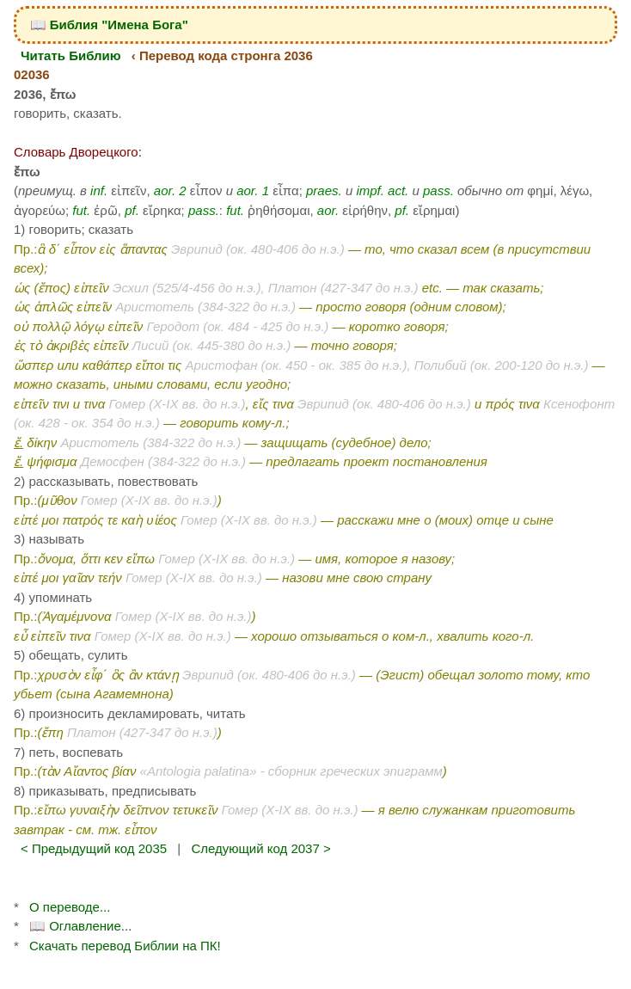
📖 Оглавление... (80, 925)
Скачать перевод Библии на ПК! (125, 945)
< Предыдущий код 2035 (94, 848)
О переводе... (69, 907)
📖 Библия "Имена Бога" (109, 24)
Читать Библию (71, 55)
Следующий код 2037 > (260, 848)
